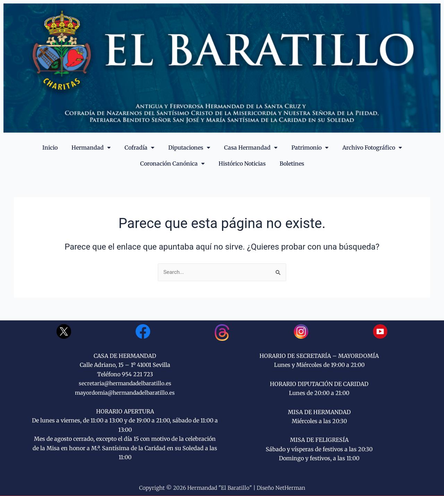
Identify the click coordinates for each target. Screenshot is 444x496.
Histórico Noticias (242, 163)
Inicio (50, 147)
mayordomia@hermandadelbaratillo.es (125, 392)
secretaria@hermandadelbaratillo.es (125, 383)
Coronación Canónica (172, 163)
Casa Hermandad (251, 147)
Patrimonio (309, 147)
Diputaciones (189, 147)
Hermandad (91, 147)
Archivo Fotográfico (372, 147)
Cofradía (139, 147)
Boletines (292, 163)
